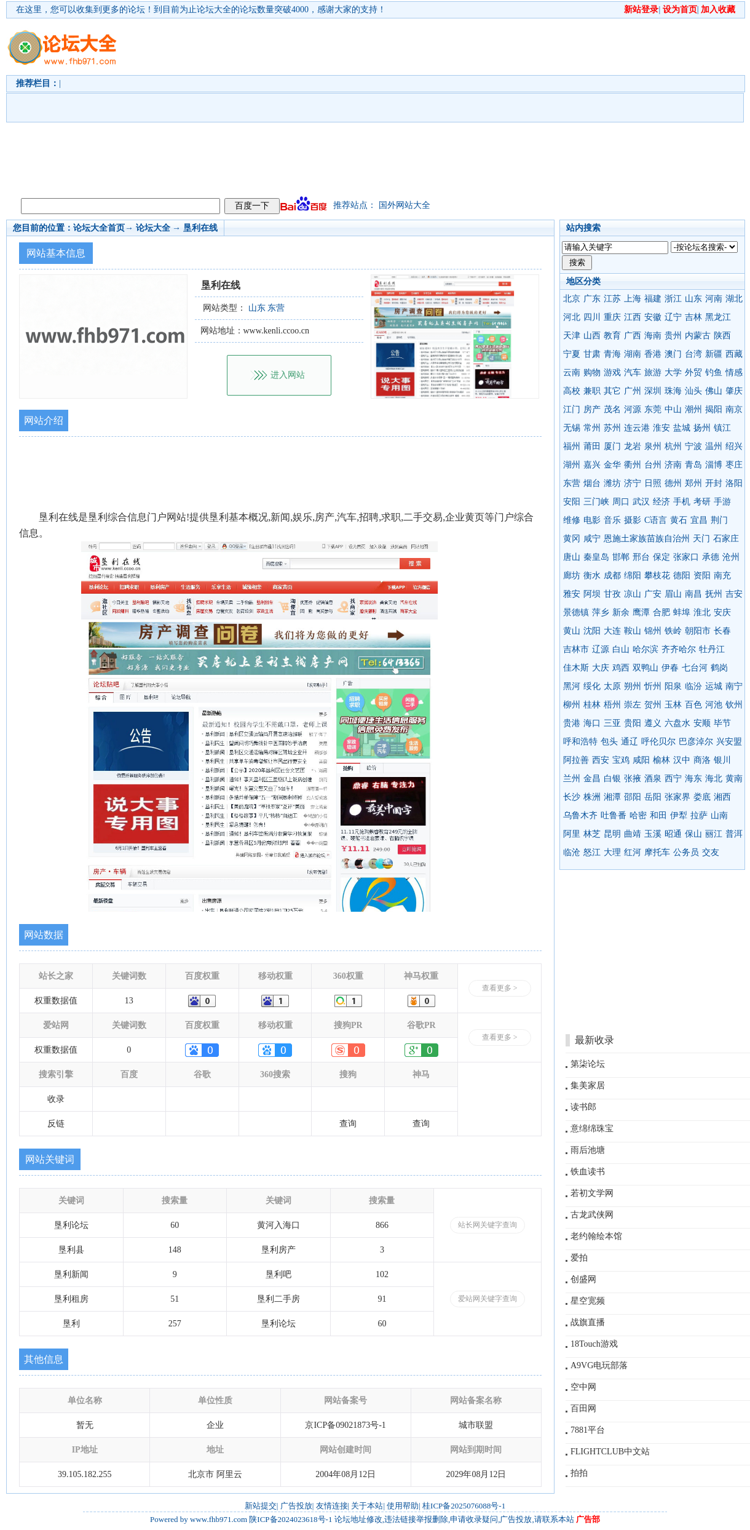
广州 (632, 391)
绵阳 (632, 575)
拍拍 (579, 1473)
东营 (571, 483)
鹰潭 (641, 612)
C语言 (655, 520)
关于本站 (367, 1505)
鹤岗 (719, 667)
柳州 (571, 704)
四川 (592, 317)
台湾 (693, 354)
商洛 (702, 760)
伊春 (670, 667)
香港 (652, 354)
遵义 (652, 723)
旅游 (652, 372)
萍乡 (600, 612)
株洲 (592, 797)
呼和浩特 (580, 741)
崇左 (632, 704)
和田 (658, 815)
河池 (713, 704)
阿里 (571, 834)
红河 (632, 852)
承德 (710, 557)
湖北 (734, 298)
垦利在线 (200, 228)
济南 (673, 464)
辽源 (600, 649)
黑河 (571, 686)
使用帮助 (403, 1505)
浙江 (673, 298)
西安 (600, 760)
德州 (673, 483)
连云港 (637, 427)
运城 (713, 686)
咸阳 (641, 760)
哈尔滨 (645, 649)
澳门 (673, 354)
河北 (571, 317)
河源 (632, 409)
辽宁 (673, 317)
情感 (734, 372)
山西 (592, 335)
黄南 (734, 778)
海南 (652, 335)
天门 (701, 538)
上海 (632, 298)
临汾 (693, 686)
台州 (652, 464)
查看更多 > (500, 988)
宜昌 (699, 520)
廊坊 (571, 575)
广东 (592, 298)
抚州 (713, 594)
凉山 (632, 594)
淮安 (661, 427)
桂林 (592, 704)
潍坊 (612, 483)
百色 (693, 704)
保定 (661, 557)
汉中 (681, 760)
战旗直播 (587, 1322)
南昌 (693, 594)
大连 (612, 631)
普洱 (734, 834)
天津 (571, 335)
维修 (571, 520)
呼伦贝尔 (658, 741)
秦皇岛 (596, 557)
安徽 (652, 317)
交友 (710, 852)
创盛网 (583, 1279)
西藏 (734, 354)
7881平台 (587, 1430)
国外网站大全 (404, 205)
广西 (632, 335)
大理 (612, 852)
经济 (661, 501)
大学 (673, 372)
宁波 (693, 446)
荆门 (719, 520)
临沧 (571, 852)
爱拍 (579, 1257)
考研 (702, 501)
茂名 (612, 409)
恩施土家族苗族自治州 (647, 538)
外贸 (693, 372)
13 (129, 1000)
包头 (609, 741)
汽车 (632, 372)
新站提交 (261, 1505)
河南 (713, 298)
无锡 (571, 427)
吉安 (734, 594)
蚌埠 (681, 612)
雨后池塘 (587, 1150)
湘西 (722, 797)
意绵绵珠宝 (592, 1128)
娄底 (702, 797)
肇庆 (734, 391)
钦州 (734, 704)
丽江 (713, 834)
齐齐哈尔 (678, 649)
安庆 (722, 612)
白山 (621, 649)
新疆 (713, 354)
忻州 (652, 686)
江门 (571, 409)
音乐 (612, 520)
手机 (681, 501)
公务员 (686, 852)
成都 (612, 575)
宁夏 (571, 354)
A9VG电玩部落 (599, 1365)
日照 (652, 483)
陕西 (722, 335)
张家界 (677, 797)
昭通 (673, 834)
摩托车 (657, 852)
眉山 (673, 594)
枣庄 (734, 464)
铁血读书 (587, 1171)
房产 (592, 409)
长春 (722, 631)
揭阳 (713, 409)
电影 (592, 520)
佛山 (713, 391)
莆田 (592, 446)
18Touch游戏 (594, 1344)
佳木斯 (576, 667)
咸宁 (592, 538)
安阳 (571, 501)
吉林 (693, 317)
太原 (612, 686)
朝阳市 (698, 631)
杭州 (673, 446)
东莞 (652, 409)
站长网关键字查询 (487, 1225)
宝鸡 (621, 760)
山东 (693, 298)
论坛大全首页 (99, 228)
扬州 (702, 427)
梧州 (612, 704)
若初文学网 (592, 1193)
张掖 (632, 778)
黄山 (571, 631)
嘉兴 (592, 464)
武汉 (641, 501)
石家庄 (726, 538)
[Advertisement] (384, 105)
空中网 (583, 1387)
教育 (612, 335)
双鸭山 (645, 667)
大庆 (600, 667)
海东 (693, 778)
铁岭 (673, 631)
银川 (722, 760)
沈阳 (592, 631)
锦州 (652, 631)
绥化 (592, 686)
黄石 (678, 520)
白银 (612, 778)
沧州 (731, 557)
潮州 (693, 409)
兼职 (592, 391)
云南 (571, 372)
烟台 (592, 483)
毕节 (722, 723)
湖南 (632, 354)
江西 (632, 317)
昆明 (612, 834)
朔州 (632, 686)
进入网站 (287, 375)
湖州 (571, 464)
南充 (722, 575)
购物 (592, 372)
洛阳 (734, 483)
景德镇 (576, 612)
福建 (652, 298)
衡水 (592, 575)
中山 (673, 409)
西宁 (673, 778)
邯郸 (621, 557)
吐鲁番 (613, 815)
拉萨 (699, 815)
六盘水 (677, 723)
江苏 (612, 298)
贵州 (673, 335)
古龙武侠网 (592, 1214)
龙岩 (632, 446)
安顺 (702, 723)
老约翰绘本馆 (596, 1236)
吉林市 (576, 649)
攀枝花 (657, 575)
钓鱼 (713, 372)
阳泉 (673, 686)
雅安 (571, 594)
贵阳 (632, 723)
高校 (571, 391)
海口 (592, 723)
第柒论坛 (587, 1064)
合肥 (661, 612)
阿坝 (592, 594)
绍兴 (734, 446)
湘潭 (612, 797)
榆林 (661, 760)
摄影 (632, 520)
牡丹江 (712, 649)
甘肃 (592, 354)
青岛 (693, 464)
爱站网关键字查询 (487, 1298)
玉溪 (652, 834)
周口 (621, 501)
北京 (571, 298)
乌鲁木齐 (580, 815)
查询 (348, 1123)
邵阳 (632, 797)
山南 (719, 815)
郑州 (693, 483)
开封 (713, 483)
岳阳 (652, 797)
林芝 (592, 834)
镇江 (722, 427)
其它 (612, 391)
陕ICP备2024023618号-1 (290, 1519)
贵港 (571, 723)
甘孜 (612, 594)
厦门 (612, 446)
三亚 (612, 723)
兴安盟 (729, 741)
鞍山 (632, 631)
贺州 (652, 704)
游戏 (612, 372)
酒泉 (652, 778)
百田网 (583, 1408)
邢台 (641, 557)
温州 (713, 446)
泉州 (652, 446)
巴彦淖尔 (696, 741)
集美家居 (587, 1085)
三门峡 (596, 501)
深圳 (652, 391)
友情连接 (332, 1505)
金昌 (592, 778)
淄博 (713, 464)
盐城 (681, 427)
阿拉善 (576, 760)
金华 (612, 464)
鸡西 (621, 667)
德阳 (681, 575)
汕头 (693, 391)
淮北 (702, 612)
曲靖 (632, 834)
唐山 (571, 557)
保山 (693, 834)
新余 (621, 612)
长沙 (571, 797)
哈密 (638, 815)
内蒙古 (698, 335)
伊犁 (678, 815)
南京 (734, 409)
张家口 (686, 557)
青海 (612, 354)
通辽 (629, 741)
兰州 (571, 778)
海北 (713, 778)
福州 (571, 446)
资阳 (702, 575)
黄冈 (571, 538)
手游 (722, 501)
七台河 (695, 667)
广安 (652, 594)
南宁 (734, 686)
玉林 (673, 704)
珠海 (673, 391)
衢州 (632, 464)
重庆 (612, 317)
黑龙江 (718, 317)
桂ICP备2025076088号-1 (463, 1505)
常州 (592, 427)
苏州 (612, 427)
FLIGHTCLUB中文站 (610, 1451)
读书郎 (583, 1107)
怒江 (592, 852)
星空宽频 (587, 1300)
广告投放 (296, 1505)
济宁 (632, 483)
